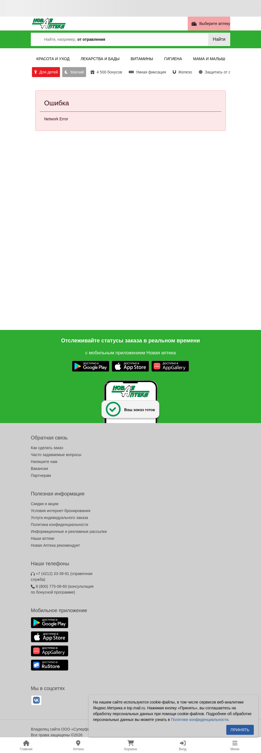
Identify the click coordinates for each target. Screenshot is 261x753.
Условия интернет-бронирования (60, 510)
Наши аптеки (42, 538)
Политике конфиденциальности (199, 721)
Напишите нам (44, 461)
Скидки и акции (44, 504)
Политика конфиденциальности (59, 524)
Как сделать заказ (47, 448)
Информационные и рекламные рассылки (69, 531)
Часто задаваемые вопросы (56, 454)
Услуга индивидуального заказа (59, 517)
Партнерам (41, 475)
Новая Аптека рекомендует (55, 545)
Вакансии (39, 468)
